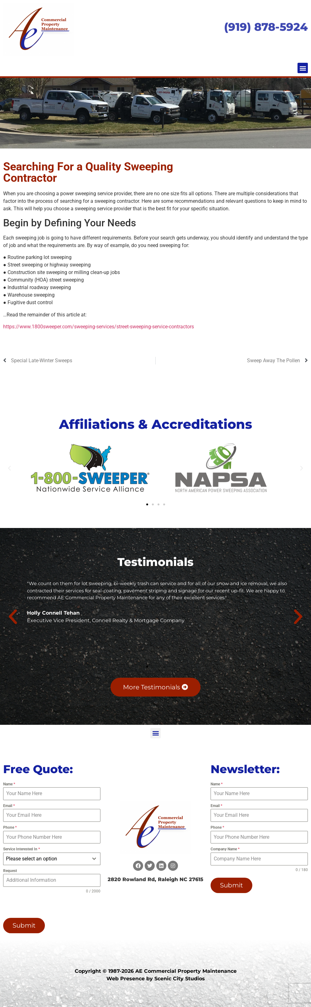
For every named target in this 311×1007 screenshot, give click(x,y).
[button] (303, 68)
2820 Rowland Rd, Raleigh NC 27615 (155, 879)
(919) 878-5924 (266, 27)
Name (9, 784)
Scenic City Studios (179, 978)
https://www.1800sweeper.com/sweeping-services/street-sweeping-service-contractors (98, 327)
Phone (10, 827)
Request (10, 871)
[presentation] (43, 906)
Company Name (225, 849)
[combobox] (51, 859)
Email (9, 806)
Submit (24, 925)
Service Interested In (21, 849)
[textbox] (45, 859)
